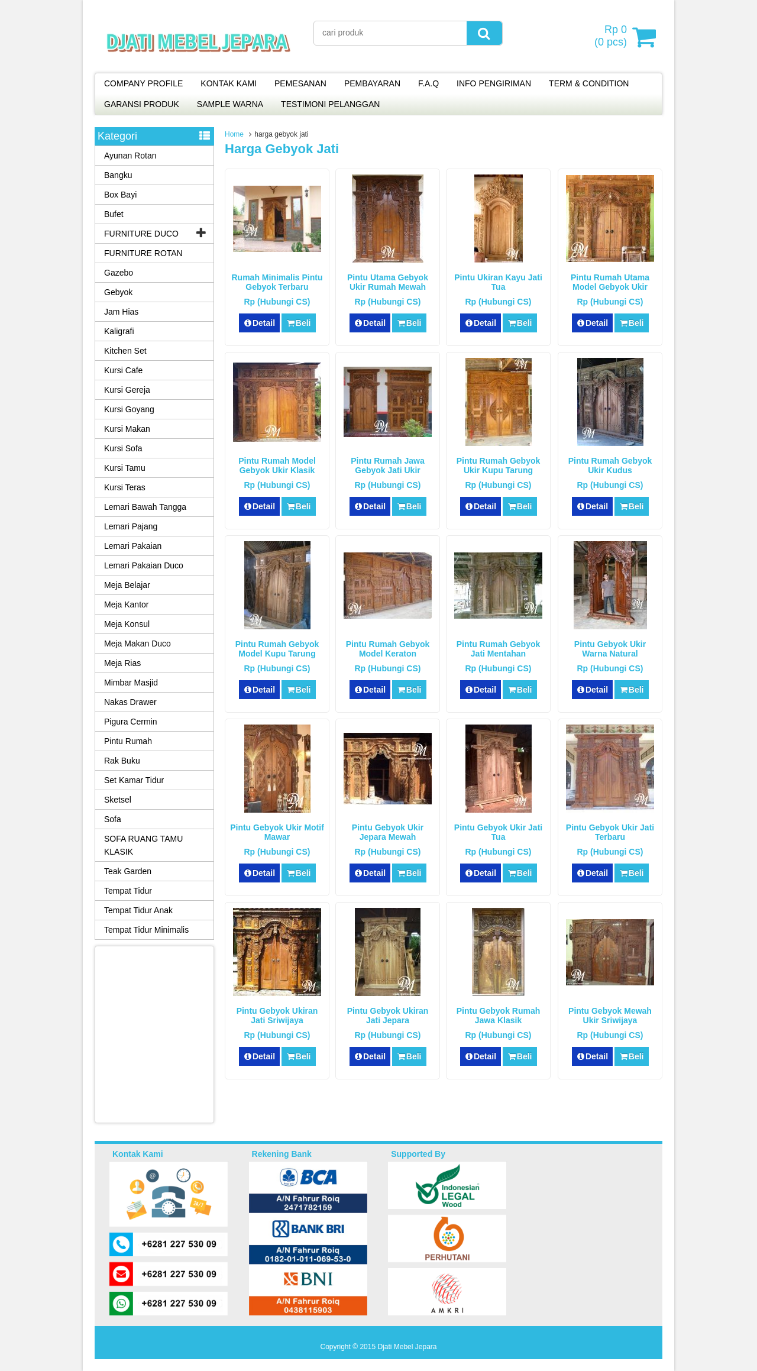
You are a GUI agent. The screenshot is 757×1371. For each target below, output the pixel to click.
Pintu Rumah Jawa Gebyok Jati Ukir (387, 465)
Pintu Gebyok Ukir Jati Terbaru (610, 832)
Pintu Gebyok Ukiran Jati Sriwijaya (277, 1015)
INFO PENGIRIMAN (494, 83)
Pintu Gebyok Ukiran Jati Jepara (388, 1015)
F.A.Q (428, 83)
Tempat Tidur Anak (138, 910)
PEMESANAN (300, 83)
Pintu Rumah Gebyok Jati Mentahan (499, 648)
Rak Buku (122, 760)
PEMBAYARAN (372, 83)
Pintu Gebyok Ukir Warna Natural (610, 648)
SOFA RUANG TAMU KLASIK (143, 845)
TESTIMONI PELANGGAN (330, 104)
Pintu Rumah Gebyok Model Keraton (388, 648)
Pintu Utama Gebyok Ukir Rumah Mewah (387, 282)
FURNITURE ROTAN (143, 253)
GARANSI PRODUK (141, 104)
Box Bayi (120, 194)
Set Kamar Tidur (134, 780)
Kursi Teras (124, 487)
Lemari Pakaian (132, 546)
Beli (298, 323)
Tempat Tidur (128, 890)
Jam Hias (121, 311)
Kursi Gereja (127, 390)
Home (234, 134)
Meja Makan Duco (137, 643)
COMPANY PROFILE (143, 83)
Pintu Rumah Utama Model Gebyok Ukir (610, 282)
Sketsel (117, 799)
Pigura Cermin (130, 721)
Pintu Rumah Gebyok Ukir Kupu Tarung (499, 465)
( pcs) (612, 37)
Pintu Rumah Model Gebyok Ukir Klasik (277, 465)
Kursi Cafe (123, 370)
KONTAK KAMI (228, 83)
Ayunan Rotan (130, 155)
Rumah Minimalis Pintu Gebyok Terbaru (276, 282)
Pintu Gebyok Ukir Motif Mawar (277, 832)
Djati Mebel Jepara (406, 1347)
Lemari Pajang (130, 526)
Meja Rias (122, 663)
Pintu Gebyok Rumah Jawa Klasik (499, 1015)
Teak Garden (127, 871)
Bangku (118, 175)
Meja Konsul (127, 624)
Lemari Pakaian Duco (143, 565)
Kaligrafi (119, 331)
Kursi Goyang (129, 409)
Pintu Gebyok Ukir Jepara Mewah (387, 832)
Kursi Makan (127, 429)
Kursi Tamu (124, 468)
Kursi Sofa (123, 448)
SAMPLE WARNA (230, 104)
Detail (260, 323)
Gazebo (118, 272)
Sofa (112, 819)
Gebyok (118, 292)
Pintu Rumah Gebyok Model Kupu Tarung (277, 648)
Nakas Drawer (130, 702)
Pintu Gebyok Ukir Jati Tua (498, 832)
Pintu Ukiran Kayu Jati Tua (498, 282)
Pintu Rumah (128, 741)
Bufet (114, 214)
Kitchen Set (125, 350)
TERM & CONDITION (589, 83)
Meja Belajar (127, 585)
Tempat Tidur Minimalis (146, 930)
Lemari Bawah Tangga (145, 507)
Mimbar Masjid (131, 682)
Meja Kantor (126, 604)
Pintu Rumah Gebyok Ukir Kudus (610, 465)
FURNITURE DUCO (141, 233)
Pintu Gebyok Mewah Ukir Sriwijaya (610, 1015)
